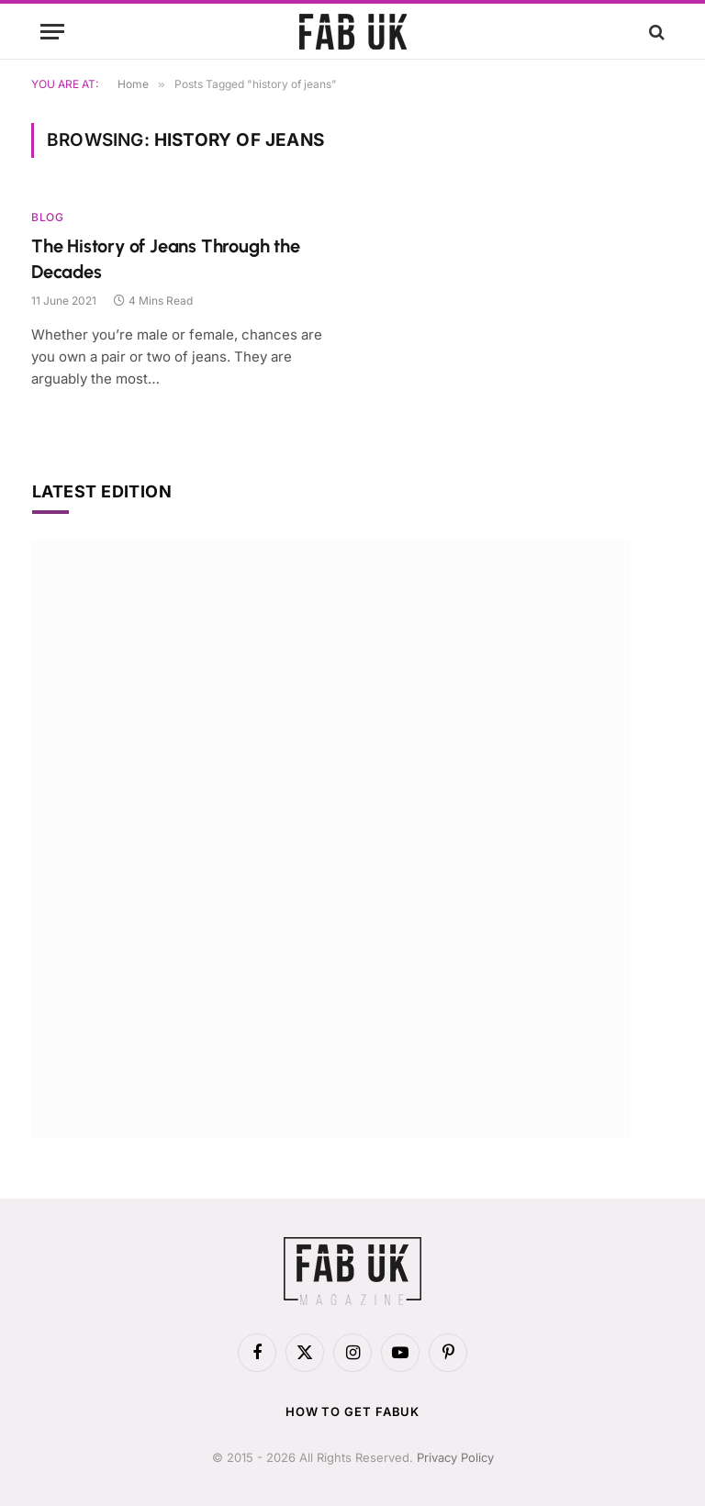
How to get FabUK (352, 1411)
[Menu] (52, 31)
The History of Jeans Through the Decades (165, 258)
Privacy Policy (455, 1457)
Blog (47, 217)
